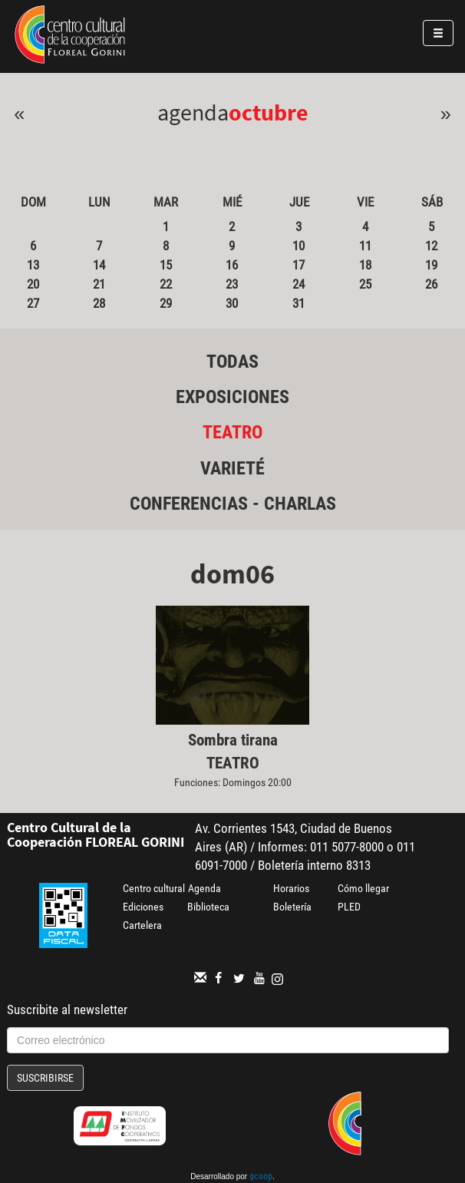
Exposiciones (232, 397)
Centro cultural (154, 888)
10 (298, 245)
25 (365, 284)
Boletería (292, 906)
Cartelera (142, 925)
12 (431, 245)
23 (232, 284)
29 (166, 303)
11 (365, 245)
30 (232, 303)
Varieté (232, 468)
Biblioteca (208, 906)
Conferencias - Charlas (233, 503)
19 (431, 265)
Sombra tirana (233, 740)
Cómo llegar (363, 888)
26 (431, 284)
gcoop (260, 1177)
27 (33, 303)
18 (365, 265)
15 (166, 265)
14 (99, 265)
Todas (232, 361)
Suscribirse (45, 1078)
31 (298, 303)
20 (33, 284)
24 (298, 284)
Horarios (291, 888)
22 (166, 284)
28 (99, 303)
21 (99, 284)
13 (33, 265)
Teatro (232, 432)
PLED (349, 906)
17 (298, 265)
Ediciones (143, 906)
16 (232, 265)
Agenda (204, 888)
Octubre (268, 112)
